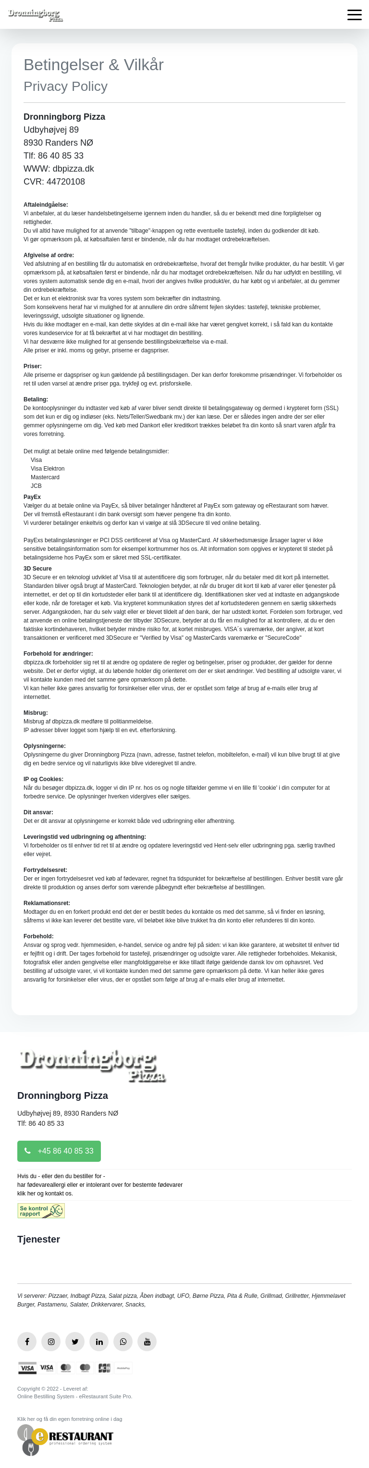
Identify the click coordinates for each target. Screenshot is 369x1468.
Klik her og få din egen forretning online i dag (69, 1419)
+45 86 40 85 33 (59, 1151)
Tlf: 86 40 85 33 (40, 1123)
